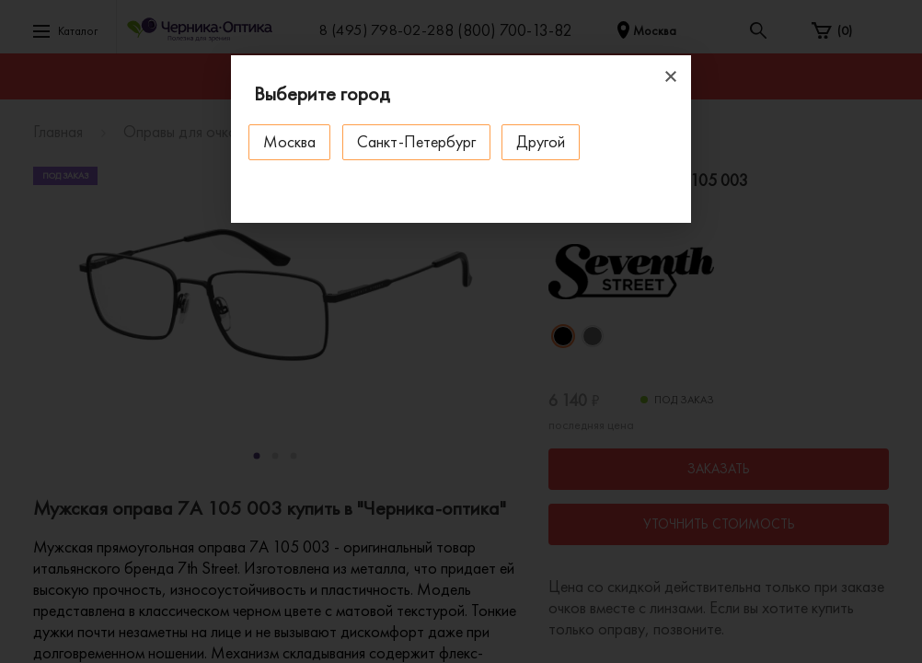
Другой (544, 141)
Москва (290, 141)
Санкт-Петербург (418, 141)
